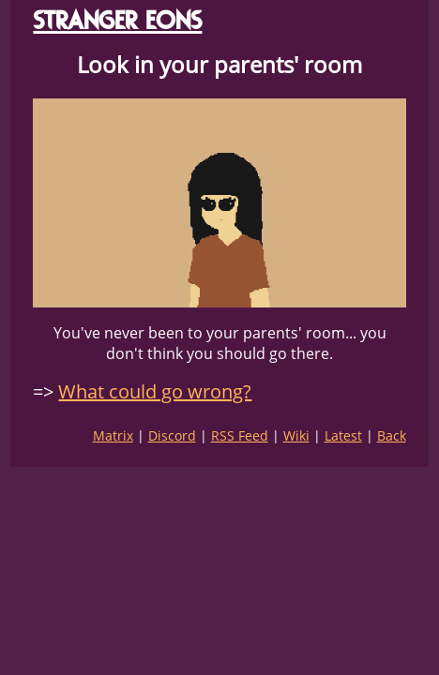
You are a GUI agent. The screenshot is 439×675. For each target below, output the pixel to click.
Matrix (113, 435)
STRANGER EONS (117, 20)
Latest (343, 435)
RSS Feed (239, 435)
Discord (172, 435)
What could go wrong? (154, 391)
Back (391, 435)
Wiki (296, 435)
